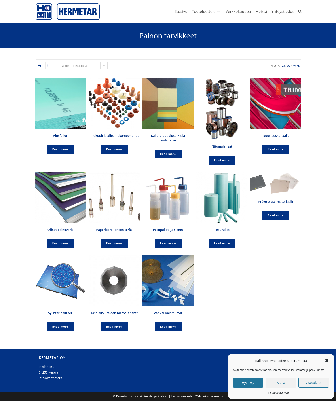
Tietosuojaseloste (278, 393)
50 (288, 65)
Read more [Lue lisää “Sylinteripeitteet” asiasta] (60, 327)
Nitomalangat (222, 146)
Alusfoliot (60, 135)
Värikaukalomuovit (168, 313)
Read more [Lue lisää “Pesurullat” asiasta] (222, 243)
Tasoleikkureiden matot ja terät (114, 313)
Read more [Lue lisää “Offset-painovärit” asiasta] (60, 243)
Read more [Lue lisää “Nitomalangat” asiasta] (222, 160)
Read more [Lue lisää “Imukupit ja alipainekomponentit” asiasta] (114, 149)
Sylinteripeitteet (60, 313)
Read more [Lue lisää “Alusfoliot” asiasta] (60, 149)
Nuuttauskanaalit (276, 135)
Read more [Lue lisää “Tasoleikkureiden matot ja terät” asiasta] (114, 327)
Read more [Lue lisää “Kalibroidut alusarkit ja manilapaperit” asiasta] (168, 154)
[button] (327, 360)
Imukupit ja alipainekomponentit (114, 135)
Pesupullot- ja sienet (168, 230)
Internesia (216, 396)
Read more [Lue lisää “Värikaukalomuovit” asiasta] (168, 327)
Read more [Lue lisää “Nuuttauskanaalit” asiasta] (276, 149)
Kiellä (281, 382)
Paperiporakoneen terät (114, 230)
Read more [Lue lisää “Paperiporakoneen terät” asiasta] (114, 243)
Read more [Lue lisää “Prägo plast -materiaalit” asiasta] (276, 215)
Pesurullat (222, 230)
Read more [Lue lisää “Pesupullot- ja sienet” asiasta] (168, 243)
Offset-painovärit (60, 230)
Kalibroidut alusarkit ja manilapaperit (168, 137)
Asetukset (313, 382)
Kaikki (296, 65)
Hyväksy (248, 382)
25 (283, 65)
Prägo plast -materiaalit (275, 202)
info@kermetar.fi (51, 378)
